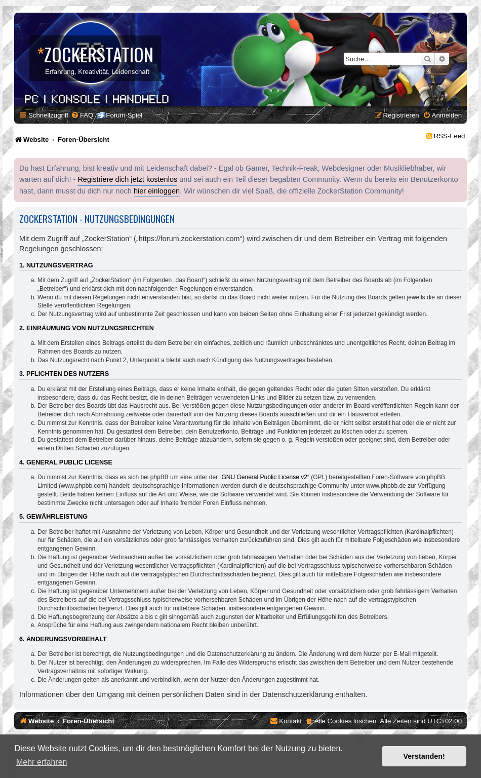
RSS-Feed (449, 136)
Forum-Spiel (124, 115)
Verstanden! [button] (424, 756)
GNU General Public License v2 (264, 477)
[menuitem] (82, 115)
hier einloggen (157, 191)
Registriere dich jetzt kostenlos (127, 179)
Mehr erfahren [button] (41, 762)
